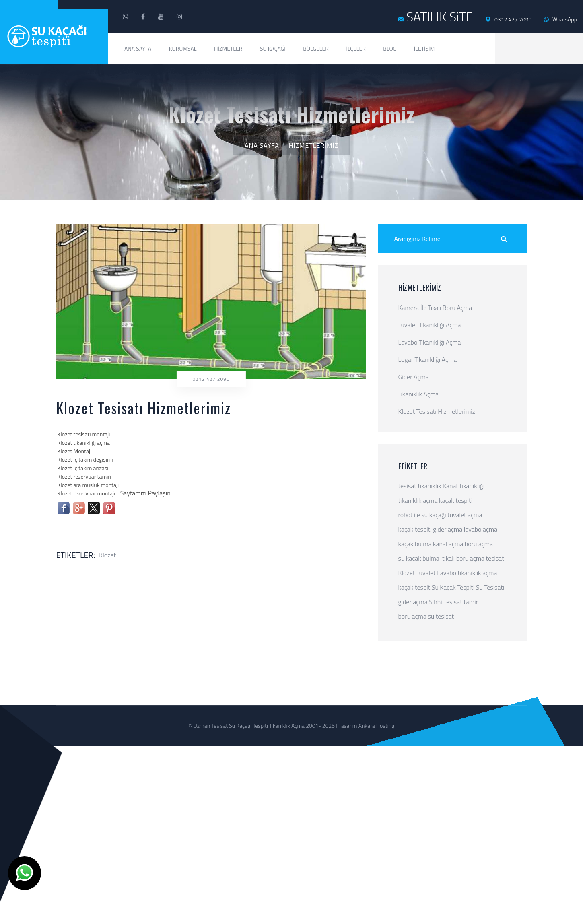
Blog (389, 48)
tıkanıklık (429, 486)
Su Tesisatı (490, 587)
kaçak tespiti (455, 500)
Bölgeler (316, 48)
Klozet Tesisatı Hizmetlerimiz (436, 411)
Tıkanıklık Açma (418, 394)
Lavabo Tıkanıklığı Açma (429, 342)
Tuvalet (426, 573)
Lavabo (446, 573)
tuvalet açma (464, 515)
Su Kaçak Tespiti (453, 587)
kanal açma (448, 544)
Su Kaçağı (273, 48)
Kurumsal (183, 48)
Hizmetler (228, 48)
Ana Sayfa (137, 48)
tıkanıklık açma (418, 500)
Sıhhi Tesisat (445, 602)
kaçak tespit (414, 587)
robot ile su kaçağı (422, 515)
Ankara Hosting (376, 725)
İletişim (424, 48)
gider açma (447, 529)
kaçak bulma (415, 544)
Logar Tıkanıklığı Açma (427, 359)
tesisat (407, 486)
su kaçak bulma (418, 558)
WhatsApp (560, 19)
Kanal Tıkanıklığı (463, 486)
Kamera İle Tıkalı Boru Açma (435, 307)
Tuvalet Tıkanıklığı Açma (429, 325)
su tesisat (441, 616)
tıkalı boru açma (463, 558)
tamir (471, 602)
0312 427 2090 (508, 19)
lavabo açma (480, 529)
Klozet (107, 555)
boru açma (479, 544)
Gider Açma (413, 377)
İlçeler (355, 48)
